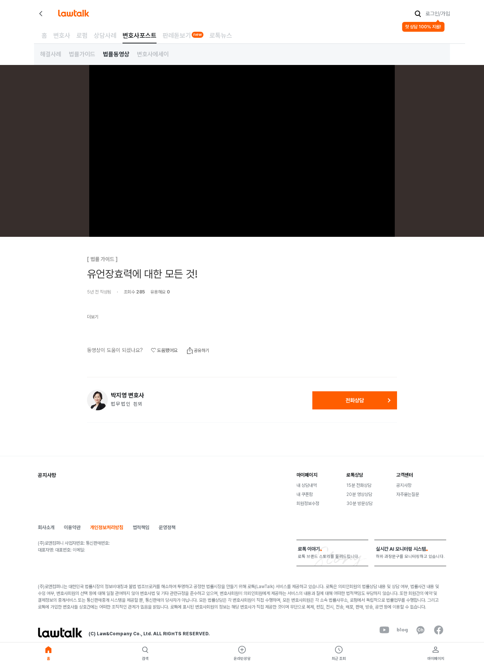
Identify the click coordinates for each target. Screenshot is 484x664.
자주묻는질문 (407, 494)
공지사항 (403, 485)
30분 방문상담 (359, 503)
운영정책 (167, 527)
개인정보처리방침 (106, 527)
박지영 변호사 (127, 395)
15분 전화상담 (358, 485)
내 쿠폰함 (304, 494)
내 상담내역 (306, 485)
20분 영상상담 (359, 494)
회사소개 (46, 527)
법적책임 (141, 527)
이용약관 (72, 527)
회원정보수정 (307, 503)
